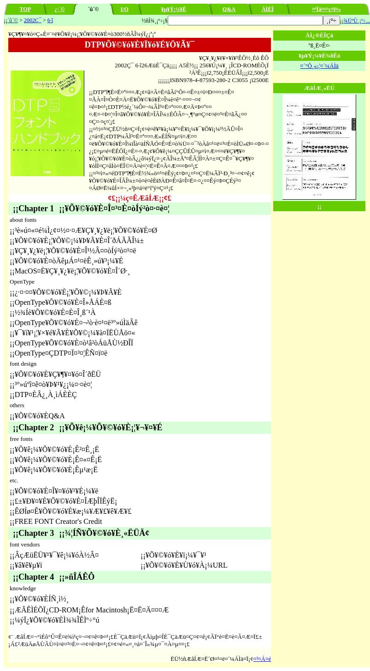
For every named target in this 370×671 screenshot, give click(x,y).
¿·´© (59, 9)
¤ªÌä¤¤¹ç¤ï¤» (326, 9)
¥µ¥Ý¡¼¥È (174, 9)
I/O (125, 9)
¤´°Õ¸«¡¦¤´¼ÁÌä (319, 65)
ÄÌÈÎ (268, 9)
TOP (25, 9)
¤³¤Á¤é (262, 658)
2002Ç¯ (32, 20)
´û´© (12, 20)
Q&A (229, 9)
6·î (50, 20)
